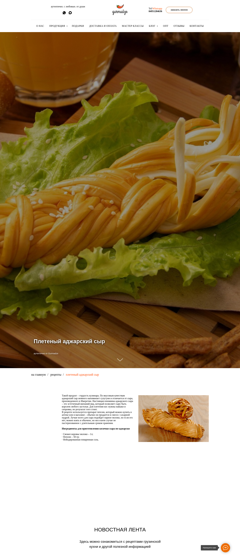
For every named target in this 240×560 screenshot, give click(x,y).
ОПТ (165, 26)
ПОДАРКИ (78, 26)
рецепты (55, 374)
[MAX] (70, 14)
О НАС (40, 26)
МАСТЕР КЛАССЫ (133, 26)
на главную (38, 374)
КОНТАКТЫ (197, 26)
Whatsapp (157, 8)
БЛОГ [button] (152, 26)
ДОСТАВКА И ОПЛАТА (103, 26)
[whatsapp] (64, 14)
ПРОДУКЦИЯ (57, 26)
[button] (179, 10)
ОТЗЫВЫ (179, 26)
